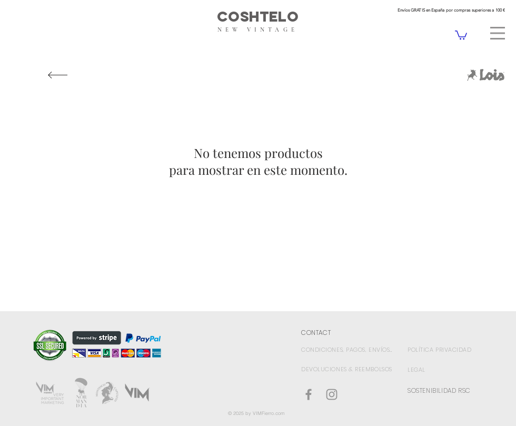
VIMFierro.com (269, 413)
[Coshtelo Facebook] (308, 394)
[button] (497, 33)
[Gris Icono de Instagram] (331, 394)
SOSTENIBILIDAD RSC (439, 390)
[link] (461, 34)
